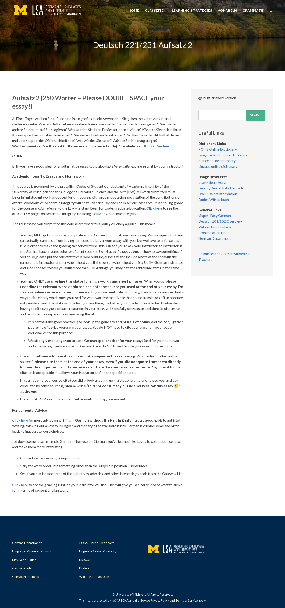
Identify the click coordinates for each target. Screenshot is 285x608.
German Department (214, 238)
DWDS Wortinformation (217, 194)
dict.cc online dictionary (217, 160)
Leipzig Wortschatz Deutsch (220, 188)
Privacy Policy (160, 600)
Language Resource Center (31, 551)
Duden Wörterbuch (213, 199)
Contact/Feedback (25, 577)
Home (133, 10)
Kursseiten (156, 10)
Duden (84, 568)
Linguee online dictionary (217, 166)
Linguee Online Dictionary (97, 551)
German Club (21, 568)
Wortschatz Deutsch (94, 577)
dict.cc (84, 560)
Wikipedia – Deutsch (214, 227)
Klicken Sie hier (156, 146)
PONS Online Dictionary (217, 149)
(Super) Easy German (214, 215)
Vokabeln (227, 10)
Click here (154, 208)
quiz (97, 213)
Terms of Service (186, 600)
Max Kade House (24, 560)
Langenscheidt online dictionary (223, 155)
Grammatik (253, 10)
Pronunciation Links (213, 232)
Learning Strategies (192, 10)
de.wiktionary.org (212, 182)
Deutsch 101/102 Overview (220, 221)
